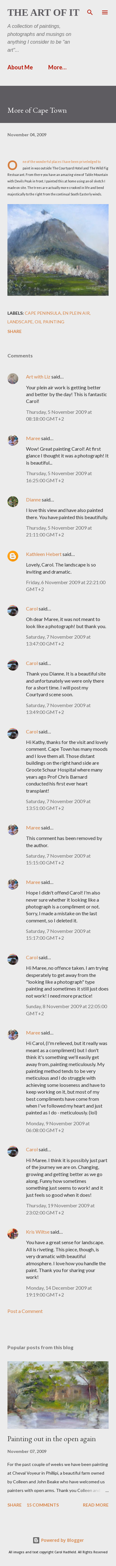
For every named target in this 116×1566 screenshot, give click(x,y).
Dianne (33, 499)
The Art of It (43, 12)
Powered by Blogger (58, 1540)
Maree (33, 438)
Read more (96, 1504)
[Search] (90, 11)
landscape (20, 321)
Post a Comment (25, 1311)
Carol (32, 608)
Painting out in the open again (51, 1438)
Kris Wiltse (37, 1232)
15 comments (43, 1504)
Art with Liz (38, 376)
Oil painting (49, 321)
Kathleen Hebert (44, 554)
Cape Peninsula (43, 313)
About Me (20, 67)
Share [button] (14, 331)
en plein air (76, 313)
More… (57, 67)
